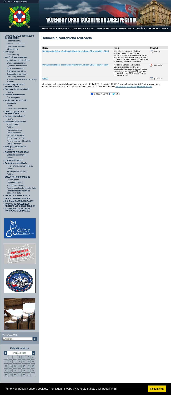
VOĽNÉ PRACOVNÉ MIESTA (17, 196)
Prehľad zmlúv (13, 180)
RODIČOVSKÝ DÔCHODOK (17, 152)
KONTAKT (9, 52)
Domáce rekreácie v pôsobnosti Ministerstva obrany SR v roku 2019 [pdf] (75, 65)
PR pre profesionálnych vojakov (20, 166)
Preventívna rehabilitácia (16, 163)
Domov (7, 2)
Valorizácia (11, 103)
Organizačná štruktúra (16, 46)
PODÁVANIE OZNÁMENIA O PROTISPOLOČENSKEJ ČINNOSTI (20, 205)
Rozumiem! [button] (157, 388)
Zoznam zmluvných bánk (17, 108)
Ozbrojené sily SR (82, 28)
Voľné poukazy (13, 124)
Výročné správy (13, 49)
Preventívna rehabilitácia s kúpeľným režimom (22, 80)
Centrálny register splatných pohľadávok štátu (18, 192)
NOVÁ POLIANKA (158, 28)
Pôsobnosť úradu (14, 41)
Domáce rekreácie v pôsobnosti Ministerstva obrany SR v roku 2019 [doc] (75, 51)
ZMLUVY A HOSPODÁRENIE (17, 177)
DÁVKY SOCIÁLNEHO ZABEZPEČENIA (14, 85)
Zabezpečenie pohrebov (17, 74)
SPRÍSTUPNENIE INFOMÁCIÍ (17, 198)
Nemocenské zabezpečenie (18, 60)
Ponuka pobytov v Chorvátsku (19, 141)
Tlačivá (10, 92)
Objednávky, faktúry (15, 182)
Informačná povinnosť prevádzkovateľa (133, 86)
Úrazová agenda (13, 97)
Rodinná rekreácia (14, 130)
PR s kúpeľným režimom (17, 171)
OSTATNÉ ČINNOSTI (14, 160)
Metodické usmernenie (16, 155)
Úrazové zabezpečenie (16, 63)
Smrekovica (126, 28)
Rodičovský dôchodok (16, 77)
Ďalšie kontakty (13, 55)
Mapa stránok (20, 2)
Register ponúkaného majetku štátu (21, 188)
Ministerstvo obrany (55, 28)
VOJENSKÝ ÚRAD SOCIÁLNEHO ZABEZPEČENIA (19, 37)
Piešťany (141, 28)
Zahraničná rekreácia (15, 135)
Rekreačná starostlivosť (16, 71)
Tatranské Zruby (106, 28)
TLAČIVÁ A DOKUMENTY (16, 57)
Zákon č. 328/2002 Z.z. (16, 44)
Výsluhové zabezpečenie (17, 66)
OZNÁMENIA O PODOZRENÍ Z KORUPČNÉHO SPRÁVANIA (18, 210)
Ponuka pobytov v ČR (16, 138)
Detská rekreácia (14, 133)
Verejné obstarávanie (15, 185)
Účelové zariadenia (15, 144)
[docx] (45, 78)
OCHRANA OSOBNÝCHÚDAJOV (19, 201)
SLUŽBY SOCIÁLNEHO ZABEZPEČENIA (15, 112)
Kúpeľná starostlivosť (15, 68)
